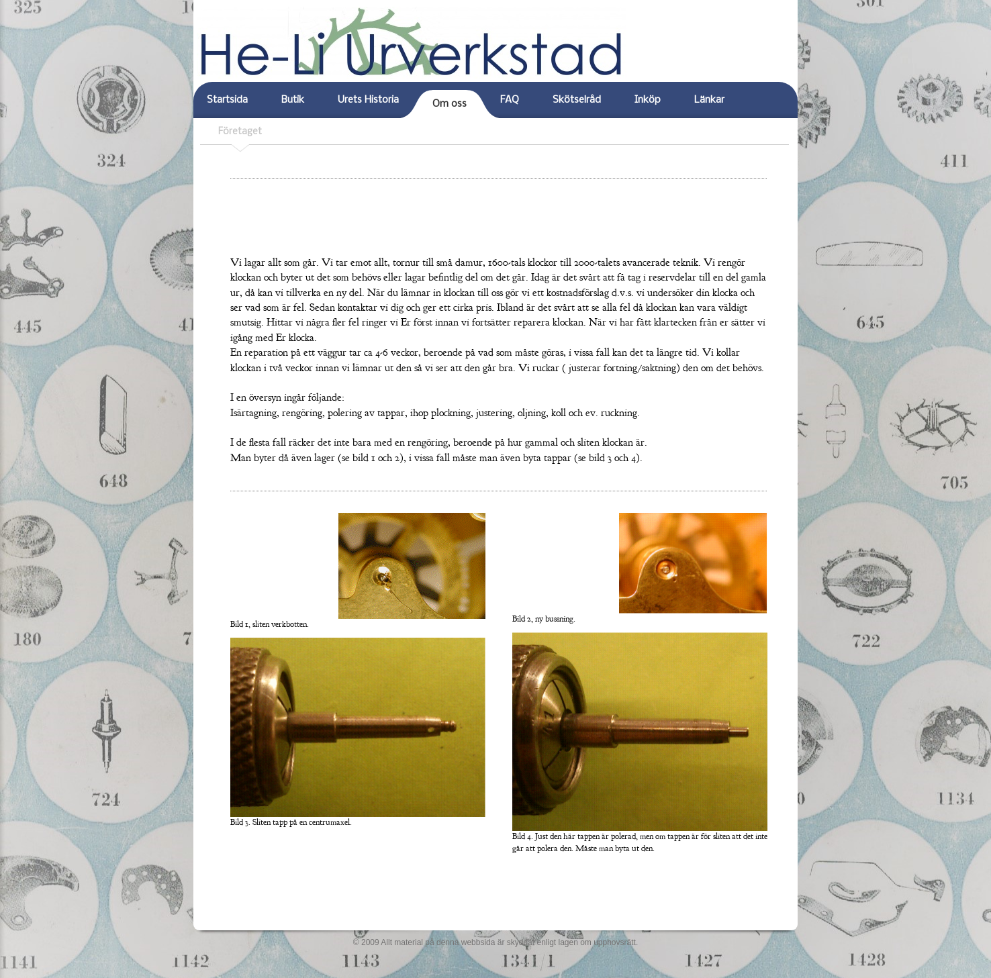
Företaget (240, 132)
